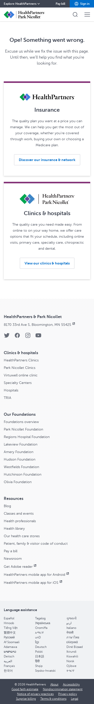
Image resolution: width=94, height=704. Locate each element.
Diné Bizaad (74, 647)
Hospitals (11, 390)
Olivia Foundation (18, 482)
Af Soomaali (12, 642)
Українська (42, 623)
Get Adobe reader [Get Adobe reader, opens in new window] (20, 567)
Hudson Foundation (19, 459)
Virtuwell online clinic (21, 375)
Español (9, 618)
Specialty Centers (18, 383)
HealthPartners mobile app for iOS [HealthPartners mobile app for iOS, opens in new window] (33, 583)
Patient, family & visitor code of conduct (36, 543)
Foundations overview (21, 422)
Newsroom (13, 558)
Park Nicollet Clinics (19, 368)
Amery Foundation (18, 452)
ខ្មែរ (37, 642)
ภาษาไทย (72, 637)
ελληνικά (72, 642)
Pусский (9, 637)
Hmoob (9, 623)
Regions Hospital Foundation (27, 437)
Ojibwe (71, 666)
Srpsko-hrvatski (45, 670)
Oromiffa (41, 628)
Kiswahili (72, 656)
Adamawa (10, 647)
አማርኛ (39, 632)
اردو (68, 623)
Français (9, 666)
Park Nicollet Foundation (23, 429)
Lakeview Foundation (20, 444)
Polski (39, 651)
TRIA (7, 398)
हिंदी (37, 661)
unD (38, 637)
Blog (7, 506)
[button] (82, 4)
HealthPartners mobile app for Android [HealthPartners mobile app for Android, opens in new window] (37, 575)
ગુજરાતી (71, 618)
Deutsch (41, 647)
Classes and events (19, 513)
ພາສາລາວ (10, 651)
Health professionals (20, 521)
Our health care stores (22, 536)
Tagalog (40, 618)
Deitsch (9, 656)
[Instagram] (28, 337)
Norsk (70, 661)
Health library (14, 528)
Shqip (39, 666)
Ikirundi (71, 651)
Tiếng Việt (11, 628)
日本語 (39, 656)
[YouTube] (38, 337)
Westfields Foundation (21, 467)
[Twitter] (7, 337)
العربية (8, 661)
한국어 (8, 670)
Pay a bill (10, 551)
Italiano (71, 628)
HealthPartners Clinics (21, 360)
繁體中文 (10, 632)
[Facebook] (17, 337)
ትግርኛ (70, 670)
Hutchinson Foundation (22, 474)
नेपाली (69, 632)
